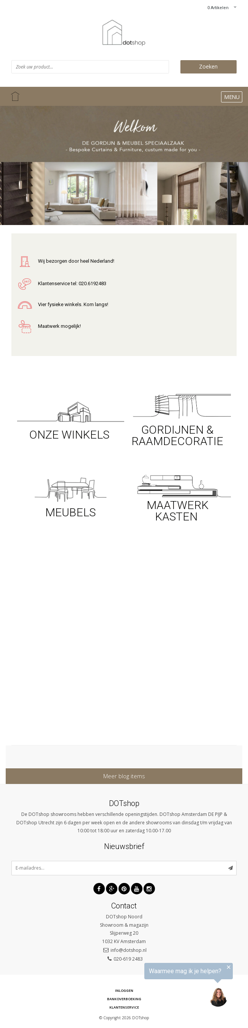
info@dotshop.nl (129, 950)
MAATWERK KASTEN (178, 510)
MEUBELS (70, 512)
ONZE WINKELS (70, 434)
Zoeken (208, 66)
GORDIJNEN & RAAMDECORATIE (177, 435)
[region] (154, 988)
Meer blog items (124, 776)
